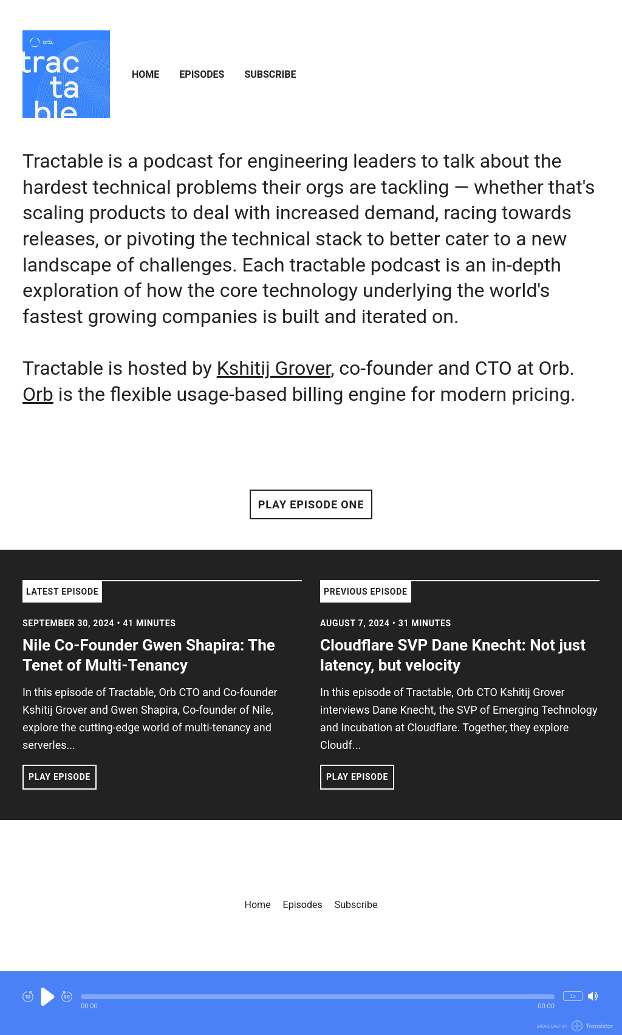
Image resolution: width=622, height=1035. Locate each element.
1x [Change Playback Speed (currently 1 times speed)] (573, 995)
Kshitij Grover (273, 368)
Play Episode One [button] (311, 504)
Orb (37, 394)
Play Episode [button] (60, 777)
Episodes (201, 74)
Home (145, 74)
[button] (318, 996)
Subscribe (270, 74)
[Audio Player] (311, 1003)
